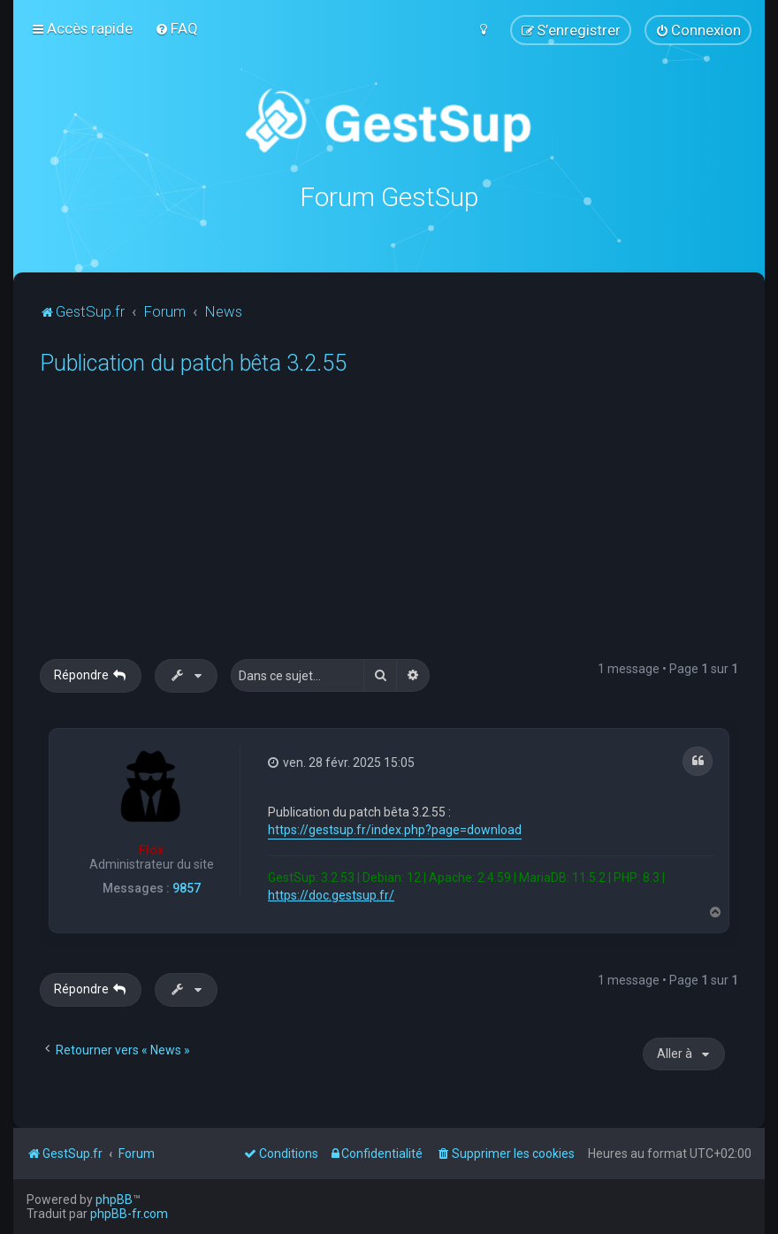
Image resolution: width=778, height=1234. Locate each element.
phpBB (114, 1199)
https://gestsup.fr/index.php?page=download (395, 830)
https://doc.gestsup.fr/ (331, 895)
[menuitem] (176, 28)
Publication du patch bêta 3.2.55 (193, 363)
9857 (186, 888)
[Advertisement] (409, 526)
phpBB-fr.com (129, 1214)
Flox (151, 850)
